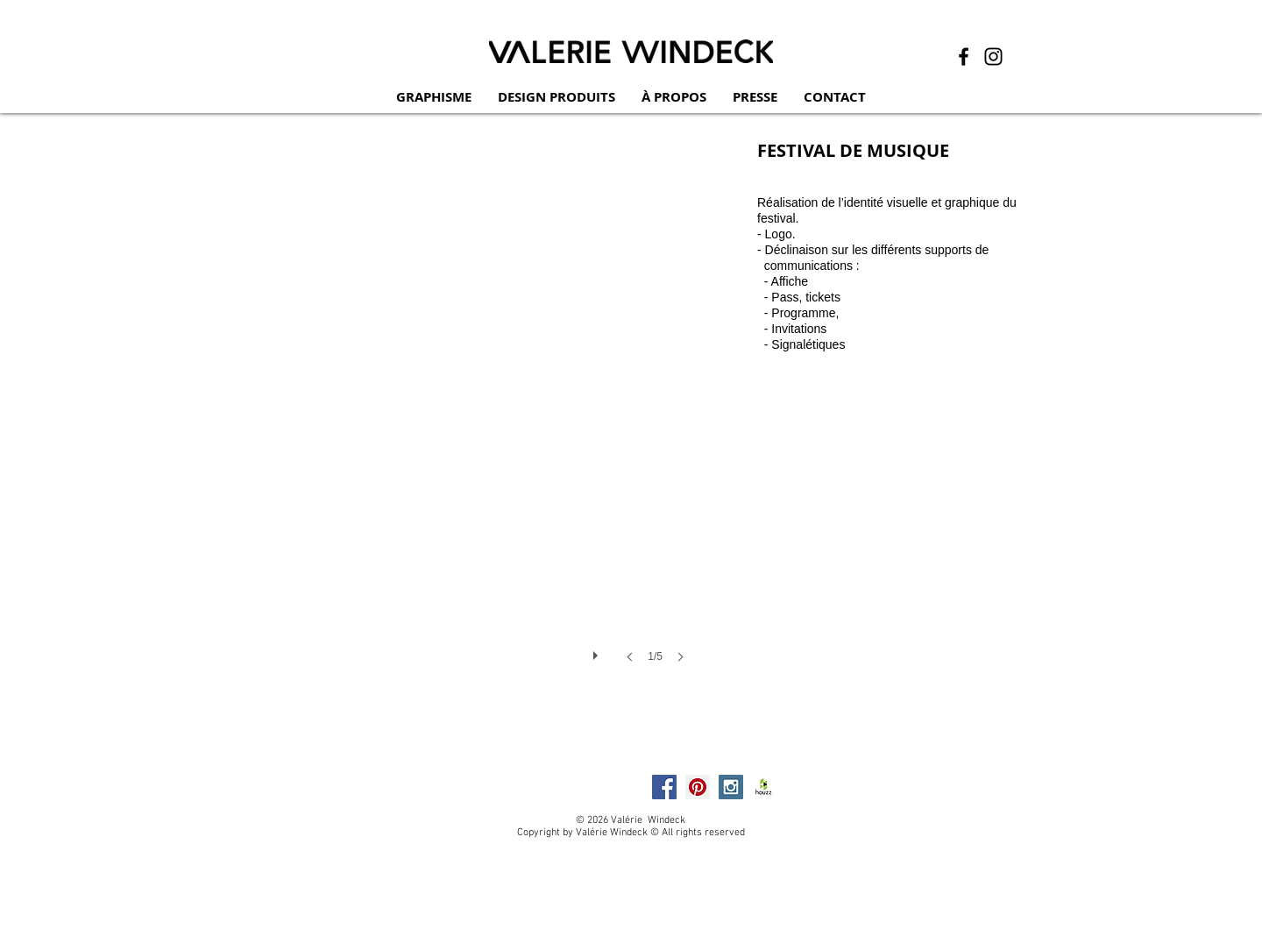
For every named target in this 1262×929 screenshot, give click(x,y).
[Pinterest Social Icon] (697, 787)
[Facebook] (963, 56)
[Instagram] (993, 56)
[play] (597, 651)
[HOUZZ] (764, 787)
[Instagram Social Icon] (731, 787)
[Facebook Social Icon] (664, 787)
